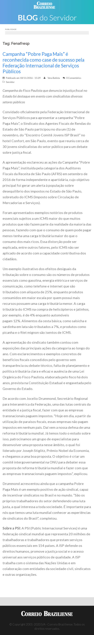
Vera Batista (54, 78)
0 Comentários (73, 78)
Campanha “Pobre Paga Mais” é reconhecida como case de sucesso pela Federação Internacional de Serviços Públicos (43, 62)
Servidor (10, 82)
